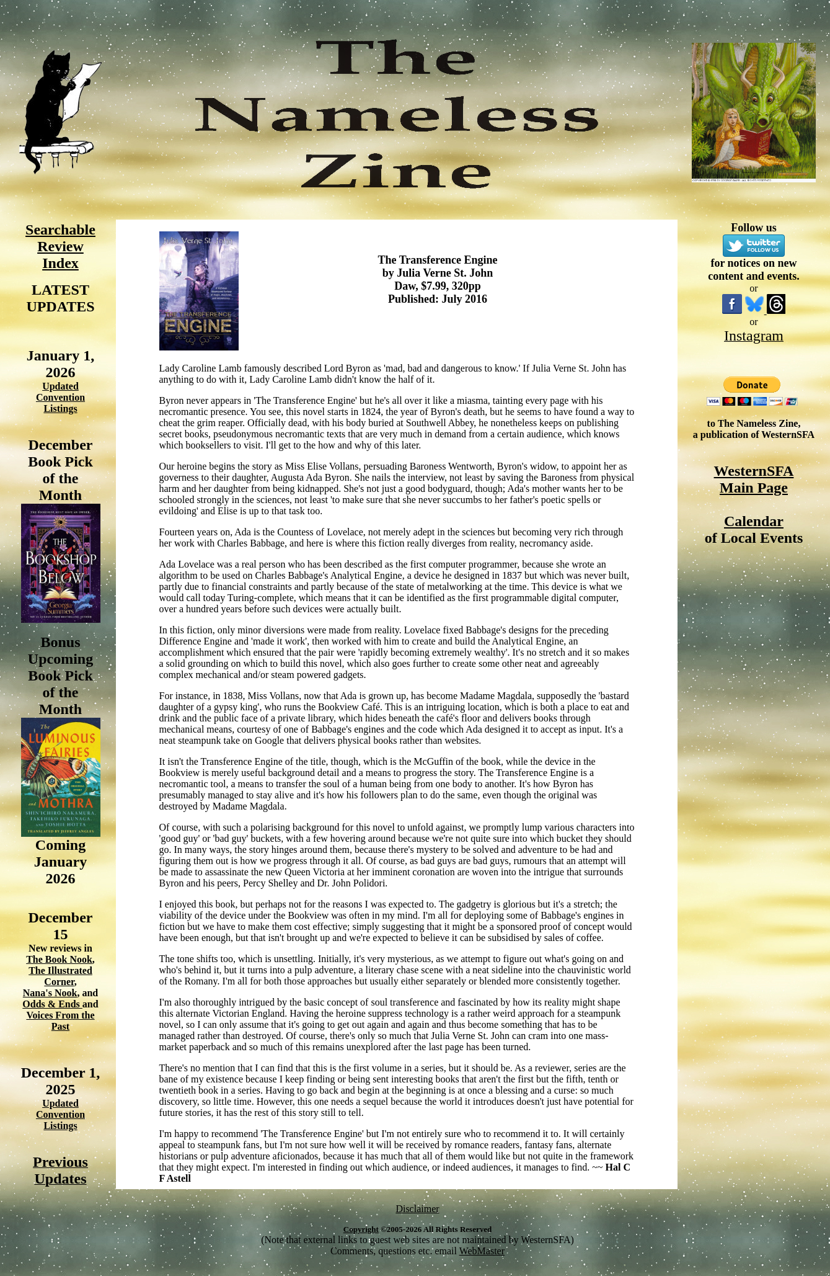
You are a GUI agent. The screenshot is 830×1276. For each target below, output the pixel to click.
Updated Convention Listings (60, 397)
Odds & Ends (52, 1004)
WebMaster (482, 1251)
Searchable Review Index (60, 246)
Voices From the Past (60, 1021)
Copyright (361, 1229)
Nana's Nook (50, 993)
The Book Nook (59, 959)
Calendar (754, 521)
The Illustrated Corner (60, 976)
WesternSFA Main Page (754, 479)
